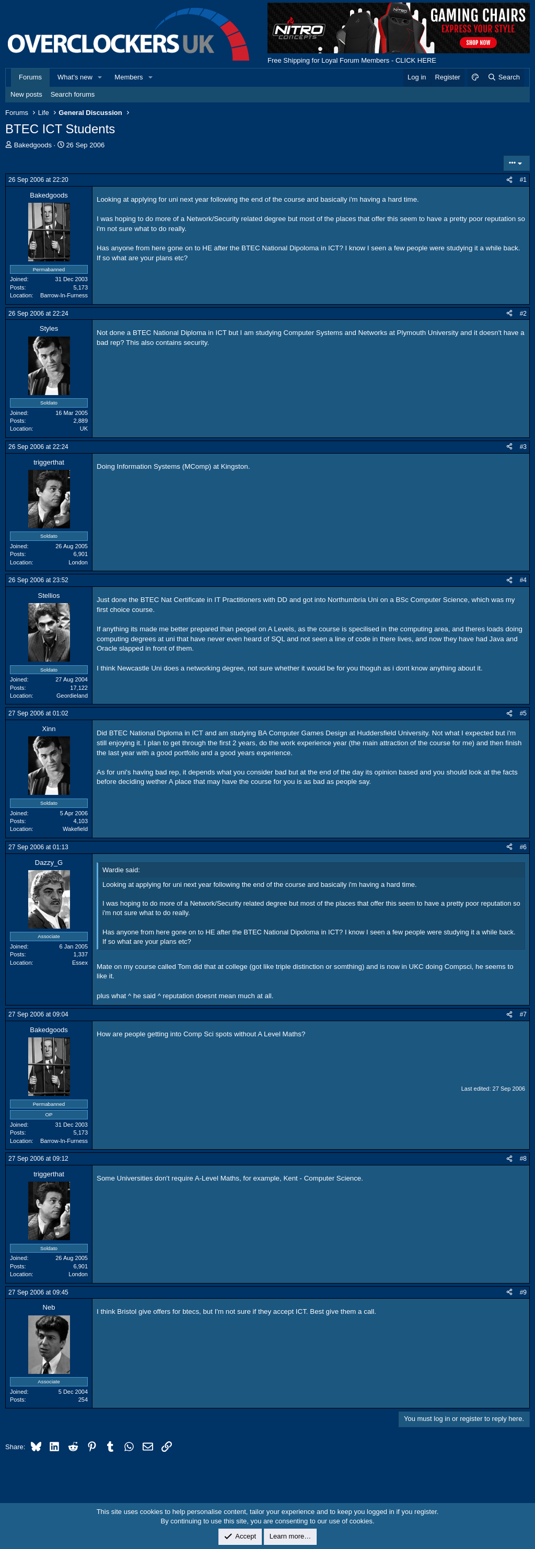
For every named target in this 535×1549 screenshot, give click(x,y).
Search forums (73, 94)
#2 (523, 313)
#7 (523, 1014)
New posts (26, 94)
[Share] (509, 180)
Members (128, 77)
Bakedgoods (33, 145)
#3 (523, 446)
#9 (523, 1292)
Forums (30, 77)
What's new (74, 77)
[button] (100, 77)
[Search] (503, 77)
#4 (523, 580)
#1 (523, 179)
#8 (523, 1158)
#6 (523, 847)
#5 (523, 713)
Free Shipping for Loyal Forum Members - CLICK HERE (352, 60)
